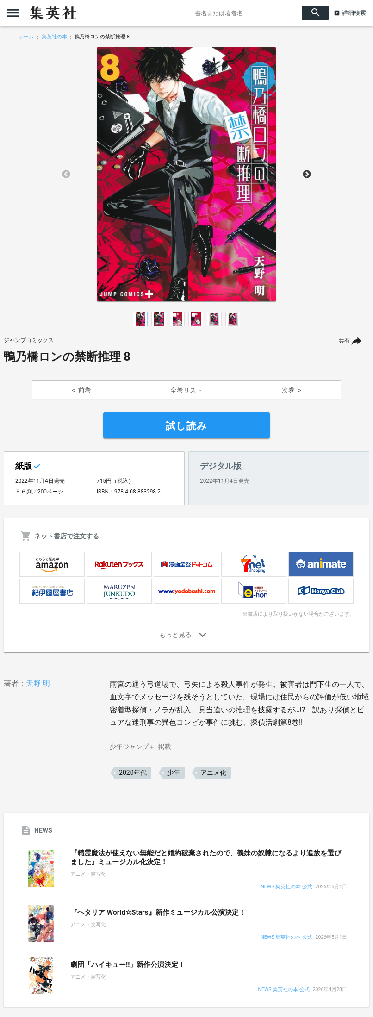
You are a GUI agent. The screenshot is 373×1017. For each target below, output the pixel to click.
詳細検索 (354, 12)
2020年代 (132, 772)
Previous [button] (66, 174)
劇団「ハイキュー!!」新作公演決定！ (127, 965)
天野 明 (38, 683)
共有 (344, 340)
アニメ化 (213, 772)
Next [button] (307, 174)
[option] (186, 174)
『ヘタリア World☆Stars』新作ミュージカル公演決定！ (158, 912)
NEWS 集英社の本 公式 (286, 887)
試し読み (186, 425)
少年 (173, 772)
